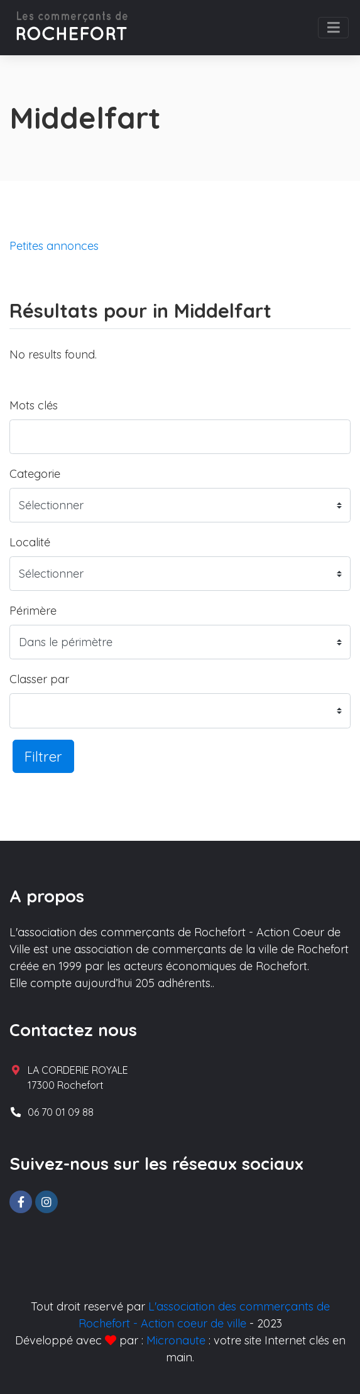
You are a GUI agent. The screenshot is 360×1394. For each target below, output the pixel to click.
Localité (29, 542)
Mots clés (33, 405)
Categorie (34, 474)
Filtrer (43, 756)
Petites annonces (54, 246)
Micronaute (175, 1340)
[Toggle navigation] (333, 27)
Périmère (33, 610)
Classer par (39, 679)
